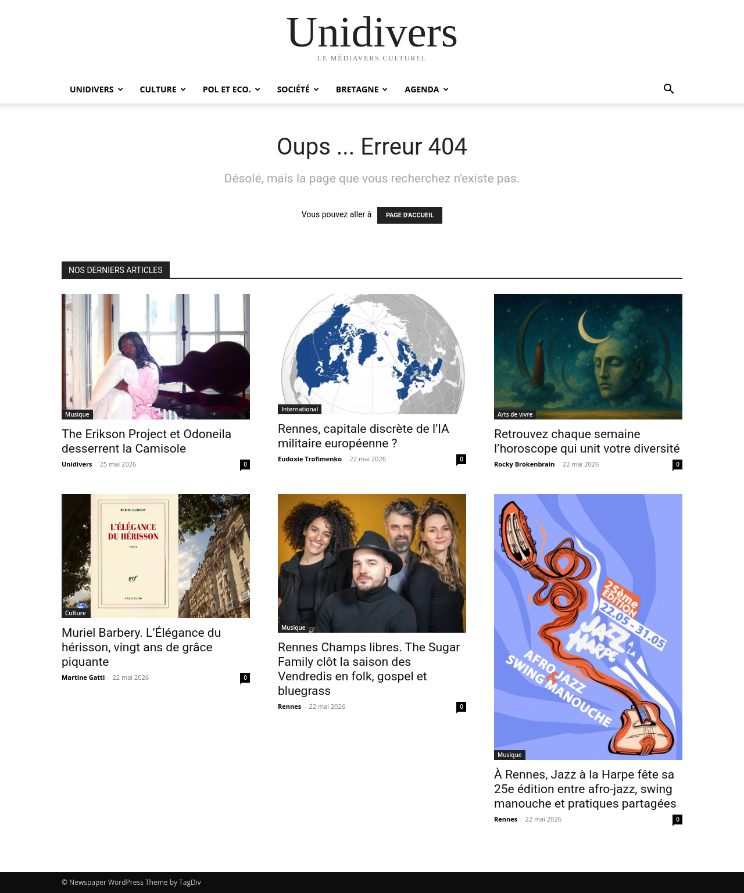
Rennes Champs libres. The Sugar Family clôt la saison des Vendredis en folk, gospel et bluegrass (369, 669)
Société (298, 89)
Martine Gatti (83, 677)
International (299, 409)
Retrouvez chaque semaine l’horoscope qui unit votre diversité (587, 441)
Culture (163, 89)
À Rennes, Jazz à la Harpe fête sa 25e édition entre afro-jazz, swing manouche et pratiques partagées (585, 789)
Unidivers (96, 89)
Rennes (289, 706)
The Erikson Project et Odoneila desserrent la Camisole (146, 441)
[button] (668, 90)
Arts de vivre (515, 414)
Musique (77, 414)
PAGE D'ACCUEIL (410, 215)
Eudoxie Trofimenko (310, 458)
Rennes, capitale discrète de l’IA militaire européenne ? (363, 436)
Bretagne (362, 89)
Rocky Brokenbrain (524, 464)
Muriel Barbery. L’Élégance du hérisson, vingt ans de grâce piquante (141, 647)
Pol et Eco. (231, 89)
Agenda (426, 89)
